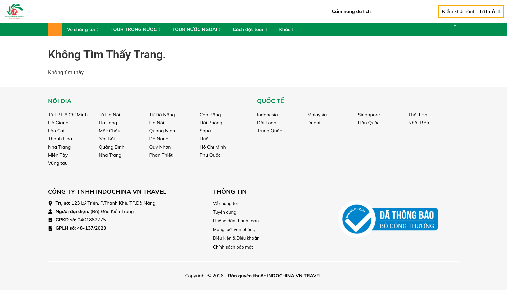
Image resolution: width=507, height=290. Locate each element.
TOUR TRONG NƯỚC (135, 29)
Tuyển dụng (224, 212)
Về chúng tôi (82, 29)
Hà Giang (58, 123)
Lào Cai (56, 131)
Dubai (313, 123)
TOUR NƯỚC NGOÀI (196, 29)
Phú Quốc (210, 155)
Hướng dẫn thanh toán (236, 220)
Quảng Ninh (162, 131)
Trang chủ (55, 29)
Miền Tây (58, 155)
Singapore (369, 115)
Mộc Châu (109, 131)
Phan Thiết (161, 155)
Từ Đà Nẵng (162, 115)
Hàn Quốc (369, 123)
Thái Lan (417, 115)
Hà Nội (156, 123)
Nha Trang (59, 147)
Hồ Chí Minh (213, 147)
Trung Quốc (269, 131)
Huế (204, 139)
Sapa (205, 131)
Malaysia (317, 115)
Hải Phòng (211, 123)
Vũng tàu (58, 163)
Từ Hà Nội (109, 115)
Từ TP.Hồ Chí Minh (68, 115)
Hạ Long (108, 123)
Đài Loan (266, 123)
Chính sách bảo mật (233, 247)
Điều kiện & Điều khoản (236, 238)
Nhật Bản (418, 123)
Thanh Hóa (60, 139)
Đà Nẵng (159, 139)
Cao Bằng (210, 115)
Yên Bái (107, 139)
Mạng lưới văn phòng (234, 229)
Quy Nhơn (160, 147)
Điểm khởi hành (471, 11)
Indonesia (267, 115)
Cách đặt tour (250, 29)
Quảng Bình (111, 147)
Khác (286, 29)
